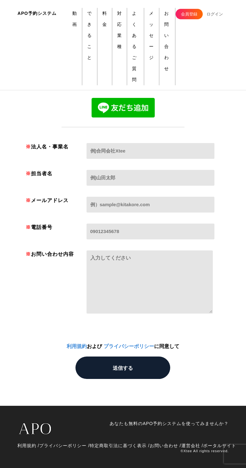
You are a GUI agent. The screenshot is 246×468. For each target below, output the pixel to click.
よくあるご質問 (134, 46)
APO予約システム (37, 13)
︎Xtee (187, 451)
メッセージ (151, 35)
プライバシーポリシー (129, 346)
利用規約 (77, 346)
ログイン (215, 14)
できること (89, 35)
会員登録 (189, 14)
